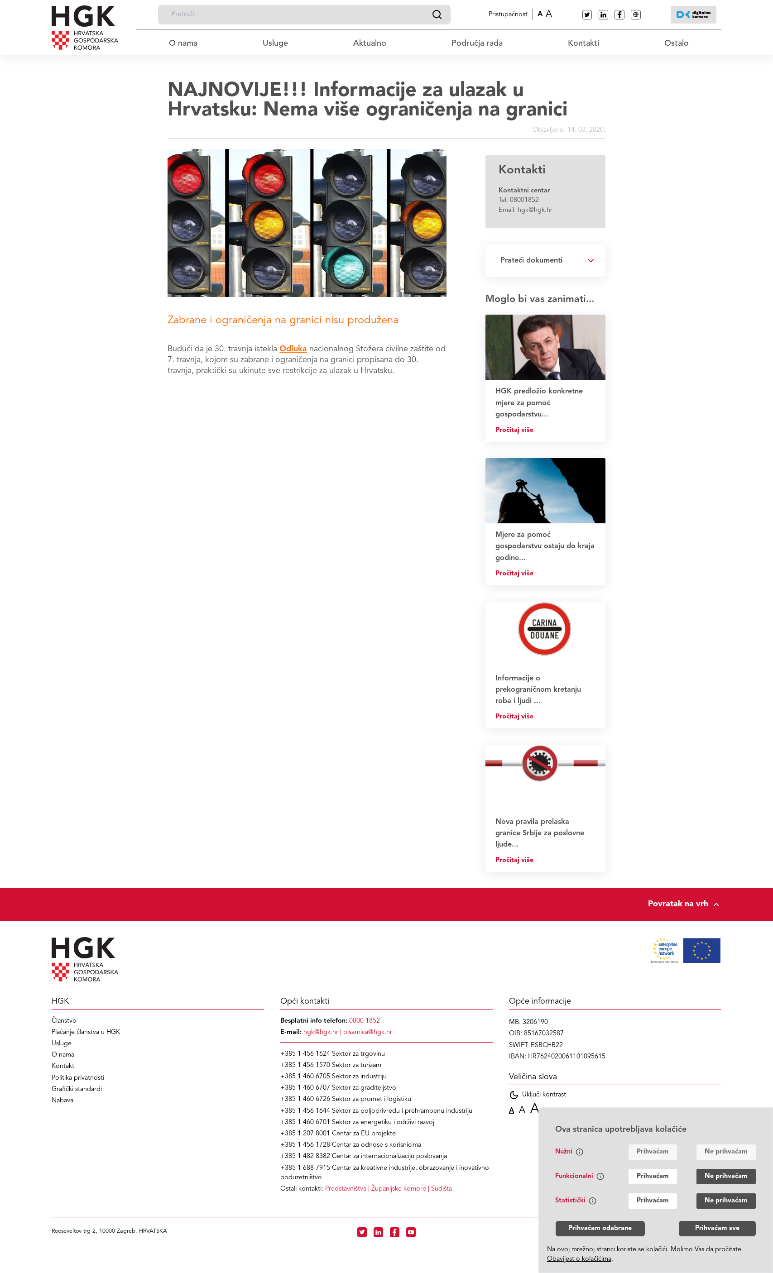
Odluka (293, 349)
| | (388, 1189)
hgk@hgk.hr (535, 210)
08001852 (524, 200)
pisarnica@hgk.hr (367, 1032)
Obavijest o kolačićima (579, 1259)
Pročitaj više (514, 430)
